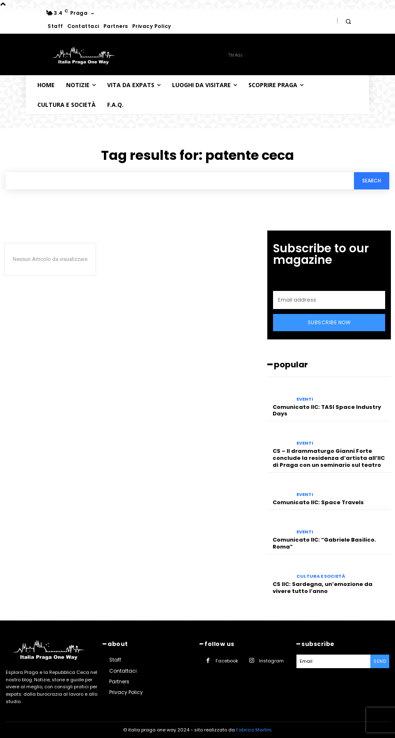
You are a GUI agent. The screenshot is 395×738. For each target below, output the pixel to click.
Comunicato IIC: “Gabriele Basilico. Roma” (324, 543)
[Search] (371, 181)
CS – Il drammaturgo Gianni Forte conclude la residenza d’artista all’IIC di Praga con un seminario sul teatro (329, 458)
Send (380, 661)
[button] (348, 21)
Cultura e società (320, 576)
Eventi (304, 399)
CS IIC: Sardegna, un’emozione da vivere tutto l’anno (322, 587)
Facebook (227, 660)
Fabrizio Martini (253, 729)
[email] (329, 300)
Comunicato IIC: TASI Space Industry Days (327, 410)
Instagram (271, 660)
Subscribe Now (329, 322)
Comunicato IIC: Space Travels (318, 502)
